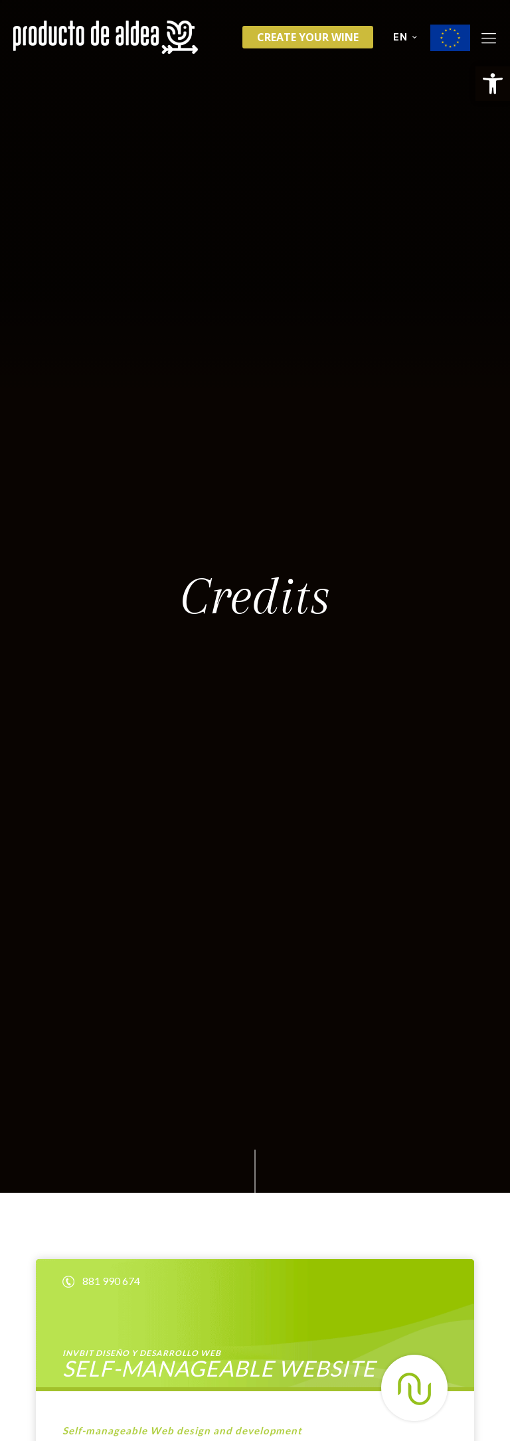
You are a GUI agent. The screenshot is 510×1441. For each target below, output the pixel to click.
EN (406, 37)
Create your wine (308, 37)
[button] (492, 83)
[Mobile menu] (488, 37)
